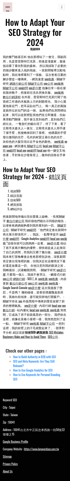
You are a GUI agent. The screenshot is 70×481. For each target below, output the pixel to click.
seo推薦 (49, 79)
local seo (47, 146)
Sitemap (7, 456)
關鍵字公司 (35, 83)
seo (20, 301)
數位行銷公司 (15, 221)
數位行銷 (9, 310)
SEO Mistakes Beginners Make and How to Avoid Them (33, 334)
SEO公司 (53, 337)
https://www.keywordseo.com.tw (41, 449)
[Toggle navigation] (62, 7)
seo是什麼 (35, 88)
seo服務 (59, 83)
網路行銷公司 (18, 83)
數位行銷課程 (12, 97)
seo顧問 (23, 88)
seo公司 (48, 83)
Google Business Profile (15, 441)
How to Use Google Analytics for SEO (32, 370)
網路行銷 (19, 279)
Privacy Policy (10, 464)
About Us (8, 471)
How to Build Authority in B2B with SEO (34, 357)
